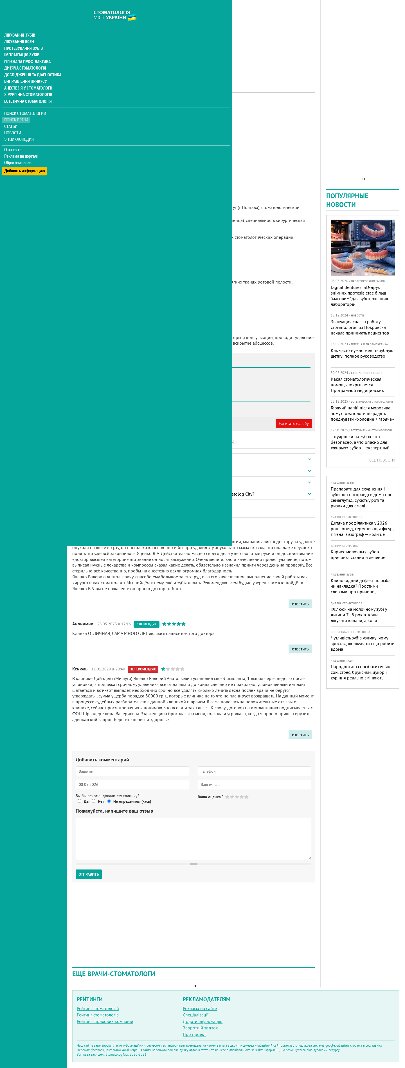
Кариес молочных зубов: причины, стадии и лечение (358, 554)
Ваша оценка (210, 796)
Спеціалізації (195, 1015)
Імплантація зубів (21, 44)
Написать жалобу (294, 423)
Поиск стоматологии (25, 103)
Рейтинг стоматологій (98, 1008)
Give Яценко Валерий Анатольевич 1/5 (227, 797)
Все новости (382, 460)
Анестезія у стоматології (27, 77)
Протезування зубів (23, 37)
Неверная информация (149, 423)
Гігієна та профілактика (27, 50)
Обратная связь (18, 152)
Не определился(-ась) (132, 801)
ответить (300, 604)
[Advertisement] (193, 39)
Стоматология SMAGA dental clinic (119, 407)
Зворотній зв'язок (200, 1028)
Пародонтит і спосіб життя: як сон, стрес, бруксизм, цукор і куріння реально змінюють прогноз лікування (360, 675)
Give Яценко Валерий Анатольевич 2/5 (232, 797)
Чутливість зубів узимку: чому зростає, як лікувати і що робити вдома (363, 643)
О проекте (13, 139)
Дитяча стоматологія (24, 57)
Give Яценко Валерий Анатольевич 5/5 (246, 797)
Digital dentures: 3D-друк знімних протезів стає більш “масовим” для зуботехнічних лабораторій (359, 295)
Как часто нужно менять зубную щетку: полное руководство (362, 353)
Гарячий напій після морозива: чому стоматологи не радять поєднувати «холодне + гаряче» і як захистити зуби (362, 416)
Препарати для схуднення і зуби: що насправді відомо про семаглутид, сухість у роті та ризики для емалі (362, 497)
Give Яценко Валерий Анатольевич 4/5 (242, 797)
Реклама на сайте (200, 1008)
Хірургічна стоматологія (27, 84)
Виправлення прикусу (25, 71)
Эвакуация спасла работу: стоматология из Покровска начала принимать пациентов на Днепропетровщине (360, 330)
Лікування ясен (19, 30)
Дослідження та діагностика (31, 64)
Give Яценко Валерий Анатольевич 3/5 (237, 797)
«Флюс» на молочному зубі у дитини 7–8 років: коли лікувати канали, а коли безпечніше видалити (359, 617)
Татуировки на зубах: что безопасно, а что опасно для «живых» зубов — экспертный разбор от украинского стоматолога (360, 448)
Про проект (194, 1034)
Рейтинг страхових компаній (105, 1021)
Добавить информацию (24, 158)
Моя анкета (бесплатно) (99, 423)
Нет (101, 801)
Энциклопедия (19, 128)
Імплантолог (145, 108)
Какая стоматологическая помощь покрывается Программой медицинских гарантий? (357, 387)
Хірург (165, 108)
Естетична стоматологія (27, 91)
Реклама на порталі (21, 145)
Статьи (11, 116)
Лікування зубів (19, 23)
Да (86, 801)
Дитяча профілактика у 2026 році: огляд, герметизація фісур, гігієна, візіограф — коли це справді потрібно (362, 531)
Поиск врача (17, 109)
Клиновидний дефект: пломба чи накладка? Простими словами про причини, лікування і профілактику (361, 589)
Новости (13, 122)
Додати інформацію (202, 1021)
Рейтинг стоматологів (98, 1015)
